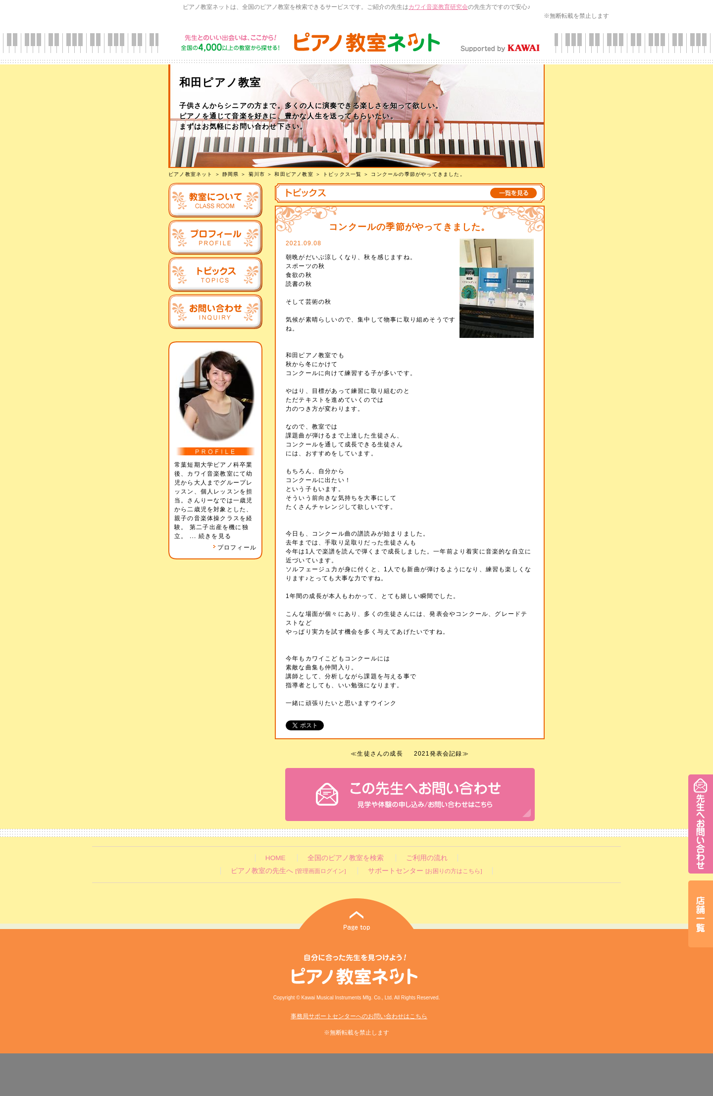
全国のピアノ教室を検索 (345, 858)
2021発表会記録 (438, 753)
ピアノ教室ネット (190, 174)
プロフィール (234, 547)
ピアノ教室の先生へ (288, 871)
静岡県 (230, 174)
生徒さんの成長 (380, 753)
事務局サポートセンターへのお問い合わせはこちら (359, 1016)
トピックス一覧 (342, 174)
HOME (275, 858)
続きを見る (215, 536)
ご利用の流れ (427, 858)
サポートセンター (425, 871)
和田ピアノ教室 (293, 174)
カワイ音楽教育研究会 (438, 6)
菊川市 (257, 174)
